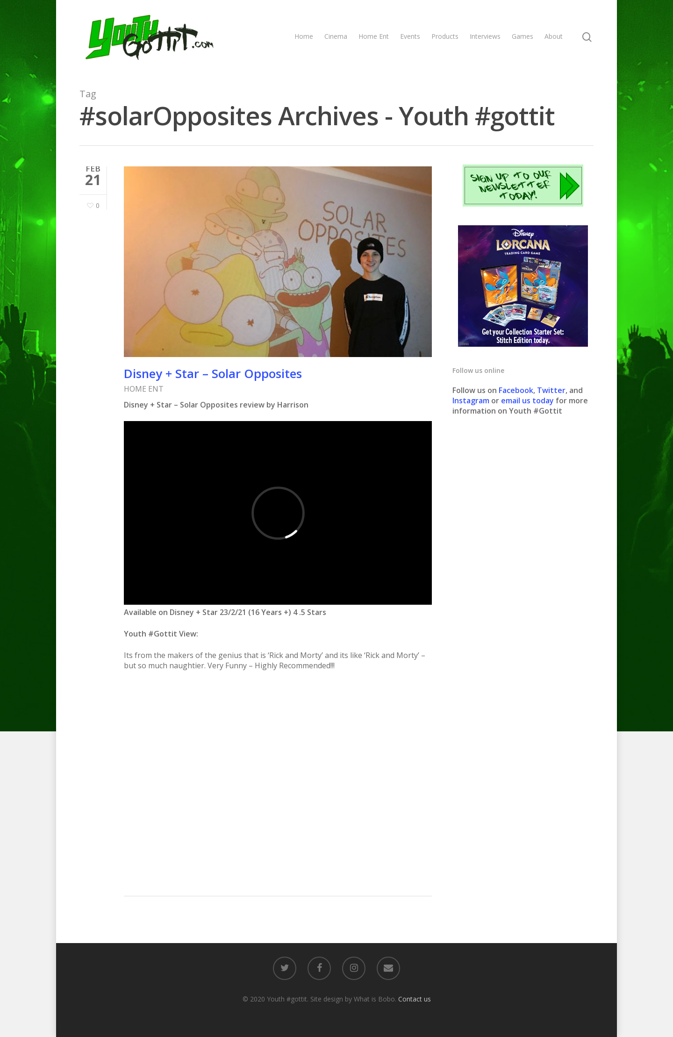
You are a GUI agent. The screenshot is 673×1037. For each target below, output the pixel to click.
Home (303, 36)
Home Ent (373, 36)
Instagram (471, 400)
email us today (527, 400)
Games (522, 36)
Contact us (414, 998)
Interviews (485, 36)
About (553, 36)
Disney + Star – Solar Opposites (213, 373)
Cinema (335, 36)
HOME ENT (144, 389)
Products (444, 36)
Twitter (551, 390)
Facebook (516, 390)
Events (410, 36)
